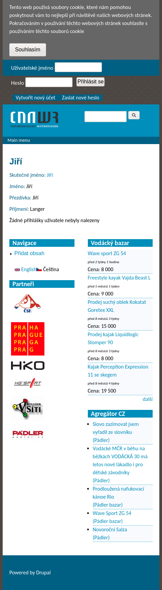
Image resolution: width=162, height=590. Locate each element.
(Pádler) (101, 440)
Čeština (47, 269)
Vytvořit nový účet (35, 97)
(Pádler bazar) (108, 505)
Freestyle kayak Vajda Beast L (119, 277)
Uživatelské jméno (32, 67)
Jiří (50, 175)
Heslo (17, 82)
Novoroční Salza (110, 529)
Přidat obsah (29, 253)
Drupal (43, 572)
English (25, 269)
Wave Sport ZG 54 (112, 513)
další (148, 399)
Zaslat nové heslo (81, 97)
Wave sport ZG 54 (107, 253)
